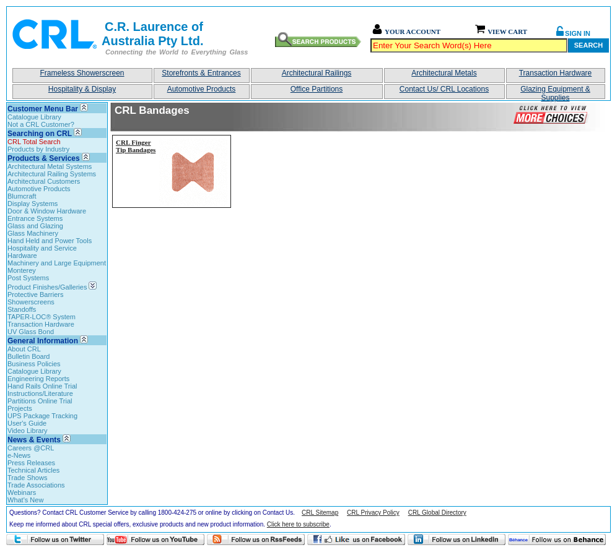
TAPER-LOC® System (41, 316)
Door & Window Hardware (46, 211)
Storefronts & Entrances (201, 73)
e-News (18, 455)
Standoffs (21, 309)
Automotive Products (201, 89)
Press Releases (31, 462)
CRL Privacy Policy (373, 512)
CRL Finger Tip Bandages (135, 146)
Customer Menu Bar (42, 109)
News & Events (34, 440)
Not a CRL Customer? (40, 124)
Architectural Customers (43, 181)
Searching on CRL (39, 133)
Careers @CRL (30, 448)
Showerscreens (31, 302)
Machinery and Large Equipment (56, 263)
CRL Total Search (34, 141)
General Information (42, 341)
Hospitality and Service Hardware (42, 251)
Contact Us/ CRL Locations (444, 89)
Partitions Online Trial (39, 401)
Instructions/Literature (40, 393)
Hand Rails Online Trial (42, 386)
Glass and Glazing (35, 226)
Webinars (21, 492)
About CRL (24, 349)
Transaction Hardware (555, 73)
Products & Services (43, 158)
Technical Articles (33, 470)
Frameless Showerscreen (82, 73)
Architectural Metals (443, 73)
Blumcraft (21, 196)
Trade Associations (36, 485)
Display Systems (32, 203)
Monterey (21, 270)
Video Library (27, 430)
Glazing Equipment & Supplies (555, 92)
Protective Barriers (35, 294)
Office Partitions (317, 89)
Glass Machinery (32, 233)
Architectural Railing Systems (51, 174)
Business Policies (34, 363)
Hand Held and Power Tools (49, 240)
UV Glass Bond (30, 331)
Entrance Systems (35, 218)
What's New (25, 500)
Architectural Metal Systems (49, 166)
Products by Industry (38, 149)
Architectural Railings (317, 73)
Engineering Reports (38, 378)
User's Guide (26, 423)
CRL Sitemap (320, 512)
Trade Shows (27, 477)
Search (588, 45)
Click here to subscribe (298, 524)
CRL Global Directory (437, 512)
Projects (19, 408)
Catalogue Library (34, 117)
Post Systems (28, 277)
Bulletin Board (28, 356)
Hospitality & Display (82, 89)
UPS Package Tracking (42, 415)
